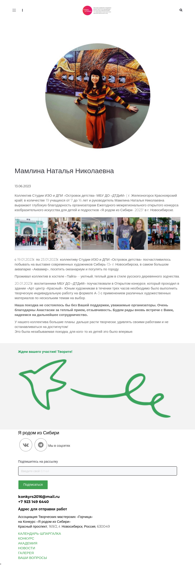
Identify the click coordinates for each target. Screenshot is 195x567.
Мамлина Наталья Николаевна (64, 171)
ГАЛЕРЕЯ (26, 553)
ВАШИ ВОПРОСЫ (32, 557)
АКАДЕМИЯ (28, 543)
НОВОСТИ (26, 548)
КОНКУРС (26, 538)
